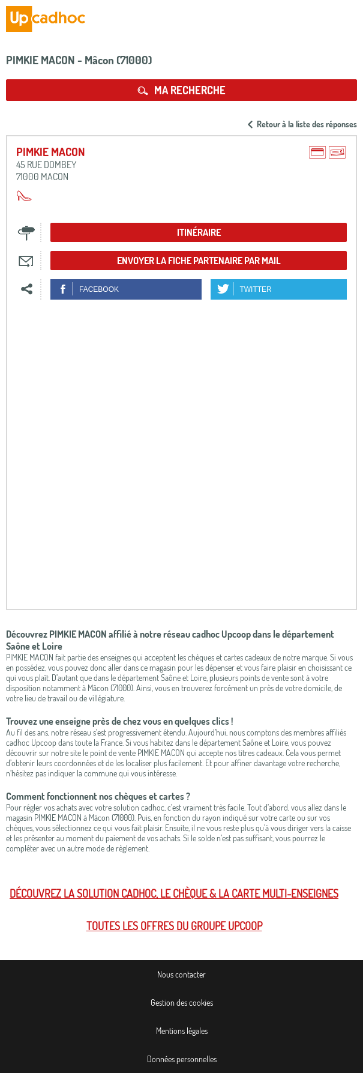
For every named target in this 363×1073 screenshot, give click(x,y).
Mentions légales (182, 1031)
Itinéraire (199, 232)
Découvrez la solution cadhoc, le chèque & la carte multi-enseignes (174, 893)
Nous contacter (181, 974)
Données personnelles (182, 1059)
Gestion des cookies (182, 1002)
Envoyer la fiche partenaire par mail (199, 261)
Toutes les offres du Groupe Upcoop (174, 925)
